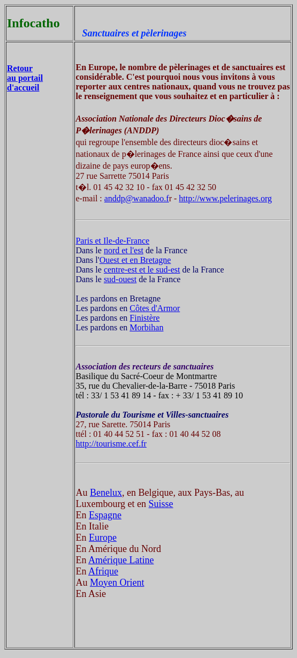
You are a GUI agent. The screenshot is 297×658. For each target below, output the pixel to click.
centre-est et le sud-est (142, 269)
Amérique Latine (121, 560)
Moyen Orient (117, 582)
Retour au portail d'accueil (25, 78)
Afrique (103, 571)
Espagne (105, 515)
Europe (103, 537)
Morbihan (146, 327)
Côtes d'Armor (155, 308)
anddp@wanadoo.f (136, 198)
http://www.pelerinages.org (225, 198)
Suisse (161, 503)
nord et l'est (123, 250)
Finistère (144, 317)
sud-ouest (120, 279)
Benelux (106, 492)
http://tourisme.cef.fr (110, 443)
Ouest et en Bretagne (135, 259)
